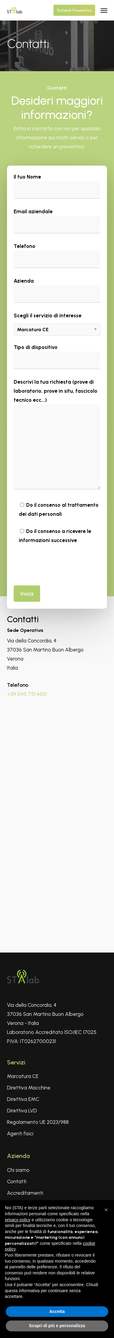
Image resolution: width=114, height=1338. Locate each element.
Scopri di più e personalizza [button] (57, 1325)
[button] (104, 10)
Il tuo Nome (57, 186)
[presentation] (60, 564)
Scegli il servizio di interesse (57, 323)
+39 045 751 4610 (27, 694)
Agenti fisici (20, 1133)
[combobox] (57, 330)
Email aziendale (57, 220)
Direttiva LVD (22, 1111)
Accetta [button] (57, 1311)
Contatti (16, 1181)
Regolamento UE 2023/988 (38, 1122)
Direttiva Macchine (28, 1088)
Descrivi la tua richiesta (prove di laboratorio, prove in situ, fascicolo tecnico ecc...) (57, 435)
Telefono (57, 255)
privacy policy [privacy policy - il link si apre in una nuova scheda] (17, 1219)
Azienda (57, 290)
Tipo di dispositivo (57, 356)
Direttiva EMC (23, 1099)
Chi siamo (18, 1170)
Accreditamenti (25, 1193)
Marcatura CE (23, 1076)
